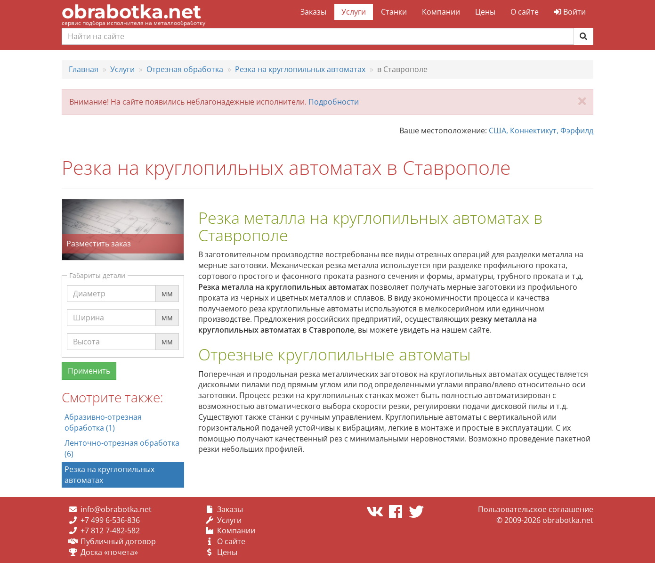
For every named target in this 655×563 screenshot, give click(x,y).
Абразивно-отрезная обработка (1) (103, 422)
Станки (394, 12)
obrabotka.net (131, 11)
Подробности (333, 102)
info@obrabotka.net (116, 509)
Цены (485, 12)
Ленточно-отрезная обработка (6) (122, 448)
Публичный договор (118, 541)
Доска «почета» (109, 552)
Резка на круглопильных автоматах (109, 474)
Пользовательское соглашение (535, 509)
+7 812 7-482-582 (110, 530)
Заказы (313, 12)
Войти (570, 12)
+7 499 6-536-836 (110, 520)
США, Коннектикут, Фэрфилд (541, 130)
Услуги (353, 12)
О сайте (524, 12)
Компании (441, 12)
